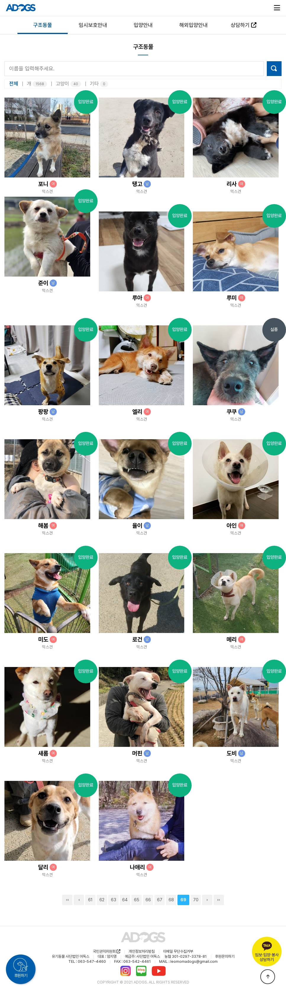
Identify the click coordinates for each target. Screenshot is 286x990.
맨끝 (219, 900)
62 (101, 899)
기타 (99, 84)
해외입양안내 (193, 25)
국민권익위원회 (106, 951)
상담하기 (243, 25)
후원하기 (20, 975)
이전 (79, 900)
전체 (13, 84)
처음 (67, 900)
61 (90, 899)
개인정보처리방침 (142, 951)
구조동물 (42, 25)
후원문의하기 (225, 956)
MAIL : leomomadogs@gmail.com (188, 961)
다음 (207, 900)
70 (195, 899)
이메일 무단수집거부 (178, 951)
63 (113, 899)
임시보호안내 (93, 25)
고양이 (68, 84)
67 (159, 899)
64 (125, 899)
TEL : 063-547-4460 (87, 961)
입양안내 (143, 25)
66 (148, 899)
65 (136, 899)
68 (171, 899)
